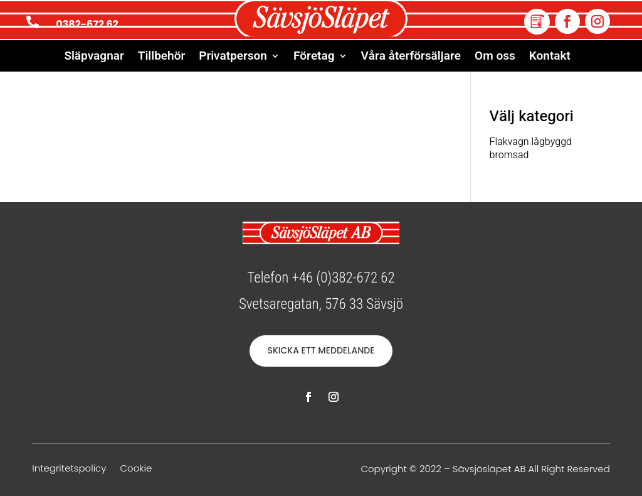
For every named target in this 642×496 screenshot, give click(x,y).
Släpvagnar (94, 58)
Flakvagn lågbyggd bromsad (531, 148)
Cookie (136, 469)
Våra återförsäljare (411, 58)
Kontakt (550, 58)
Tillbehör (161, 58)
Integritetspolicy (69, 469)
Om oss (495, 58)
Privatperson (233, 58)
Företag (314, 58)
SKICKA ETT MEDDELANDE (320, 350)
